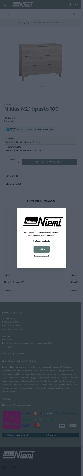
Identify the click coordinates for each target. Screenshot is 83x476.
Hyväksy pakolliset (41, 256)
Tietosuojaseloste (41, 241)
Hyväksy (41, 249)
